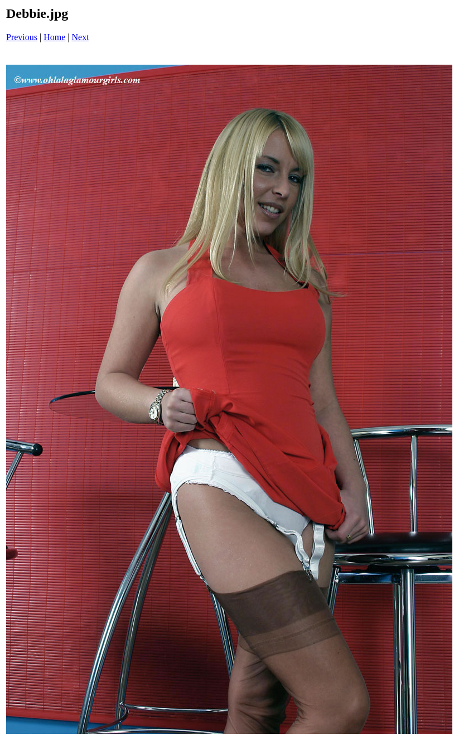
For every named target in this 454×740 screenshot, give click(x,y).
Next (80, 37)
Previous (21, 37)
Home (54, 37)
